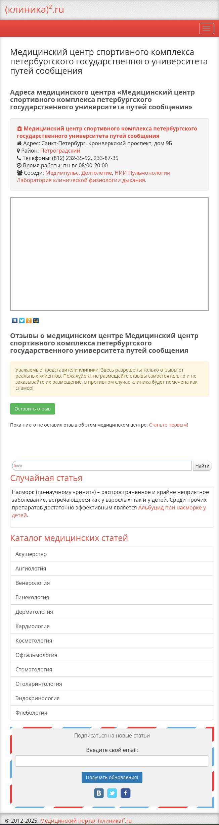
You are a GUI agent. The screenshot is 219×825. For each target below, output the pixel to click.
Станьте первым (168, 425)
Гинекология (32, 597)
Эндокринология (37, 698)
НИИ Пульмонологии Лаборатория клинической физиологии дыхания (93, 176)
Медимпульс (62, 172)
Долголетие (96, 172)
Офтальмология (36, 655)
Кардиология (32, 626)
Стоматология (33, 669)
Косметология (33, 640)
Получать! (112, 777)
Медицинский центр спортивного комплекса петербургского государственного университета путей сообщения (107, 132)
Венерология (32, 583)
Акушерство (31, 554)
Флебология (31, 712)
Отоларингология (38, 684)
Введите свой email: (112, 750)
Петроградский (60, 150)
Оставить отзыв (32, 408)
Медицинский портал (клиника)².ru (86, 820)
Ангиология (30, 568)
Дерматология (34, 611)
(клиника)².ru (34, 9)
